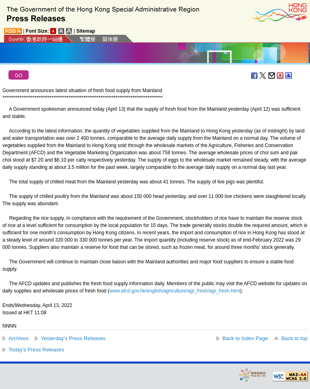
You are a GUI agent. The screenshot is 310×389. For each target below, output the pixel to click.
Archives (18, 338)
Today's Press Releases (36, 350)
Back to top (294, 338)
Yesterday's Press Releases (73, 338)
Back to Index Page (245, 338)
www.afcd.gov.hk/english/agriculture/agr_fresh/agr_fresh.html (174, 291)
